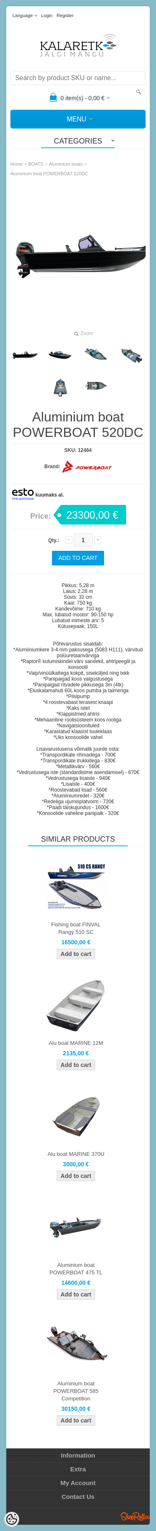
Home (16, 163)
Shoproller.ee (135, 1516)
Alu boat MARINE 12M (76, 1043)
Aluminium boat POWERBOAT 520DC (49, 173)
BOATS (35, 163)
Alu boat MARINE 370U (75, 1154)
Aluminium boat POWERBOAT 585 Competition (76, 1391)
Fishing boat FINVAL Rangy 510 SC (76, 928)
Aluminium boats (66, 163)
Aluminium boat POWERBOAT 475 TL (76, 1269)
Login (46, 15)
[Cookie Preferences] (11, 1519)
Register (65, 15)
